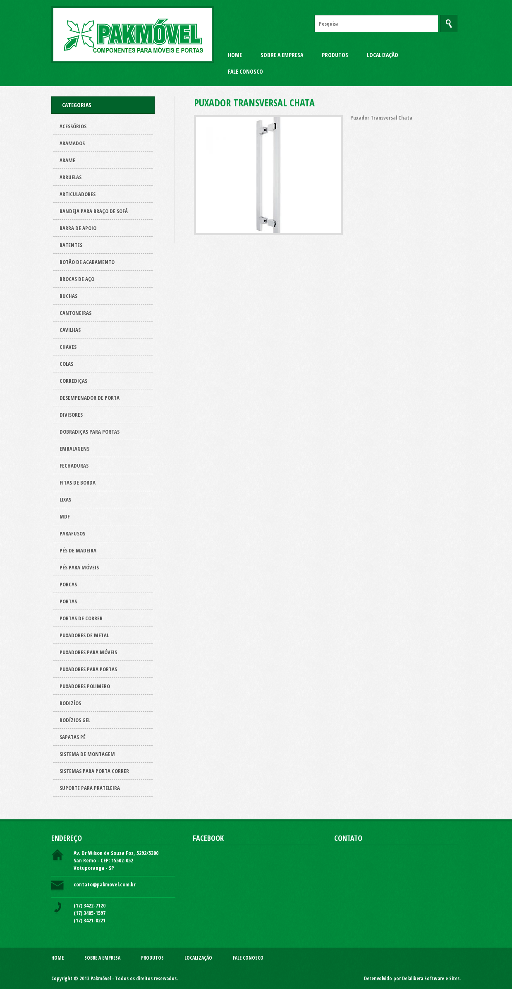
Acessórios (73, 126)
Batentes (71, 245)
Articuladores (78, 194)
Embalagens (74, 448)
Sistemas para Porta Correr (94, 771)
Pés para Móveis (79, 567)
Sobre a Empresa (282, 55)
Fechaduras (74, 465)
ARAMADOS (72, 143)
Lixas (65, 499)
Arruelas (70, 177)
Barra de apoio (78, 228)
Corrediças (73, 380)
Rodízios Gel (75, 720)
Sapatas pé (73, 737)
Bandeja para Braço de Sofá (94, 211)
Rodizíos (70, 703)
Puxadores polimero (85, 686)
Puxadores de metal (84, 635)
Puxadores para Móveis (88, 652)
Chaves (68, 346)
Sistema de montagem (87, 754)
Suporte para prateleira (90, 788)
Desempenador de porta (90, 397)
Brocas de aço (77, 279)
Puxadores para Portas (88, 669)
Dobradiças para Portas (90, 431)
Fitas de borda (78, 482)
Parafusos (72, 533)
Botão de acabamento (87, 262)
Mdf (65, 516)
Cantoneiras (75, 313)
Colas (66, 363)
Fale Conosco (245, 71)
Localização (382, 55)
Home (235, 55)
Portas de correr (81, 618)
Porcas (68, 584)
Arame (67, 160)
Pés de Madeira (78, 550)
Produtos (335, 55)
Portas (68, 601)
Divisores (71, 414)
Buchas (68, 296)
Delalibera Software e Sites (430, 978)
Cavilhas (70, 330)
